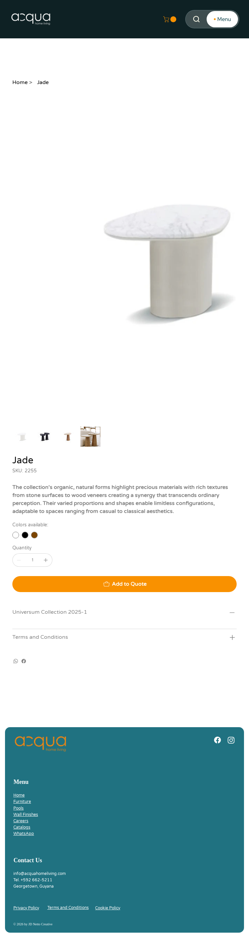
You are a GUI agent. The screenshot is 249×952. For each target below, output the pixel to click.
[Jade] (43, 82)
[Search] (196, 19)
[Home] (20, 82)
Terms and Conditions (68, 907)
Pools (18, 808)
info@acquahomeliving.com (39, 873)
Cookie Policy (107, 908)
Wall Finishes (25, 814)
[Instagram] (231, 740)
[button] (170, 19)
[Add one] (45, 560)
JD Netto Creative (40, 924)
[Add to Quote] (124, 584)
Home (19, 795)
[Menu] (222, 19)
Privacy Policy (26, 908)
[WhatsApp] (15, 661)
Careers (20, 821)
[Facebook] (23, 661)
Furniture (22, 801)
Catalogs (21, 827)
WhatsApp (23, 833)
